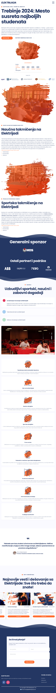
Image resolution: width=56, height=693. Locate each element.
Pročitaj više (7, 38)
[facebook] (4, 682)
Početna (43, 678)
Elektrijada (43, 680)
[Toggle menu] (53, 2)
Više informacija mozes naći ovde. (10, 150)
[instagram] (8, 682)
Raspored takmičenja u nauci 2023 (24, 37)
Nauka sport (44, 682)
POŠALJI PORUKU (29, 662)
